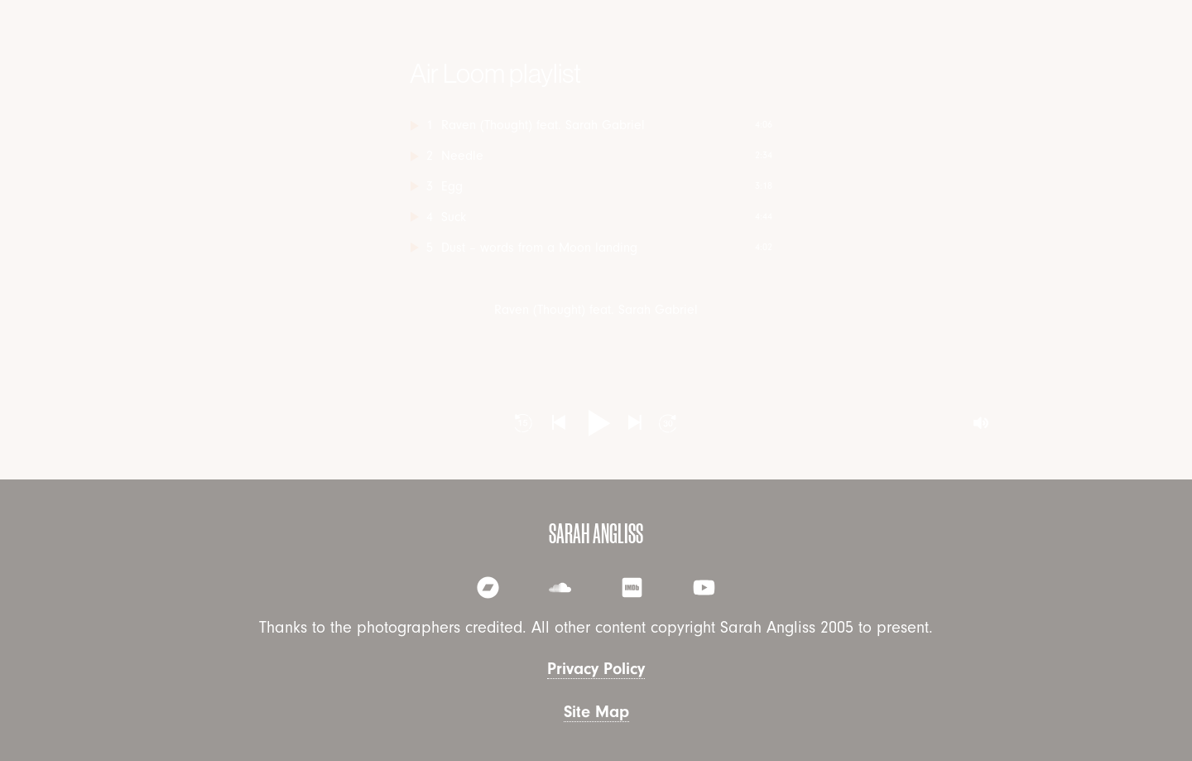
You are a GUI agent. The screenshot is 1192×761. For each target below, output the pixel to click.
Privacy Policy (596, 668)
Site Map (596, 711)
